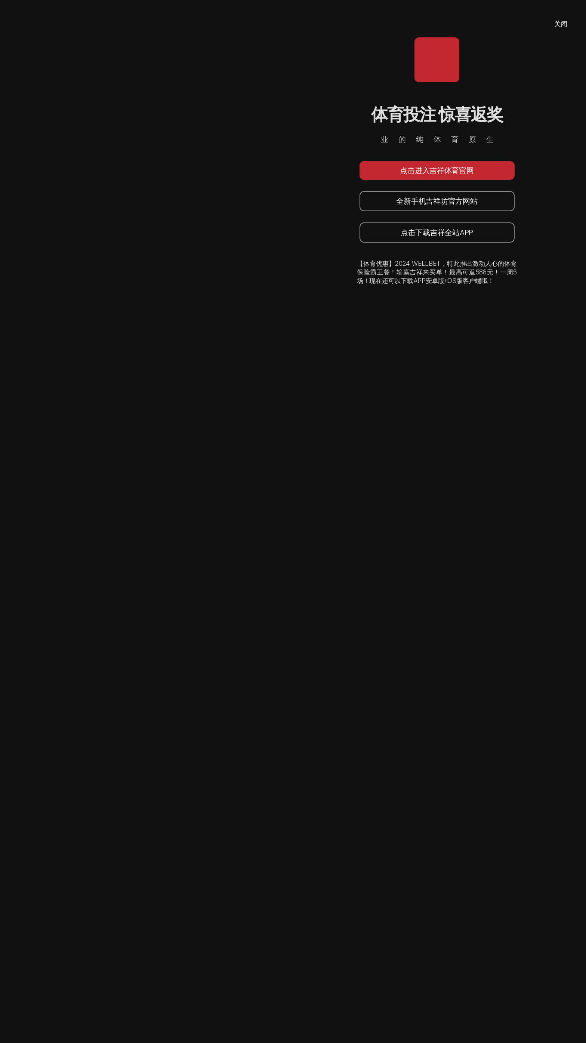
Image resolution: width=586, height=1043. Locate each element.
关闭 (560, 24)
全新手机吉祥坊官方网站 (436, 201)
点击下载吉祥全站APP (437, 232)
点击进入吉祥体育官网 (437, 170)
